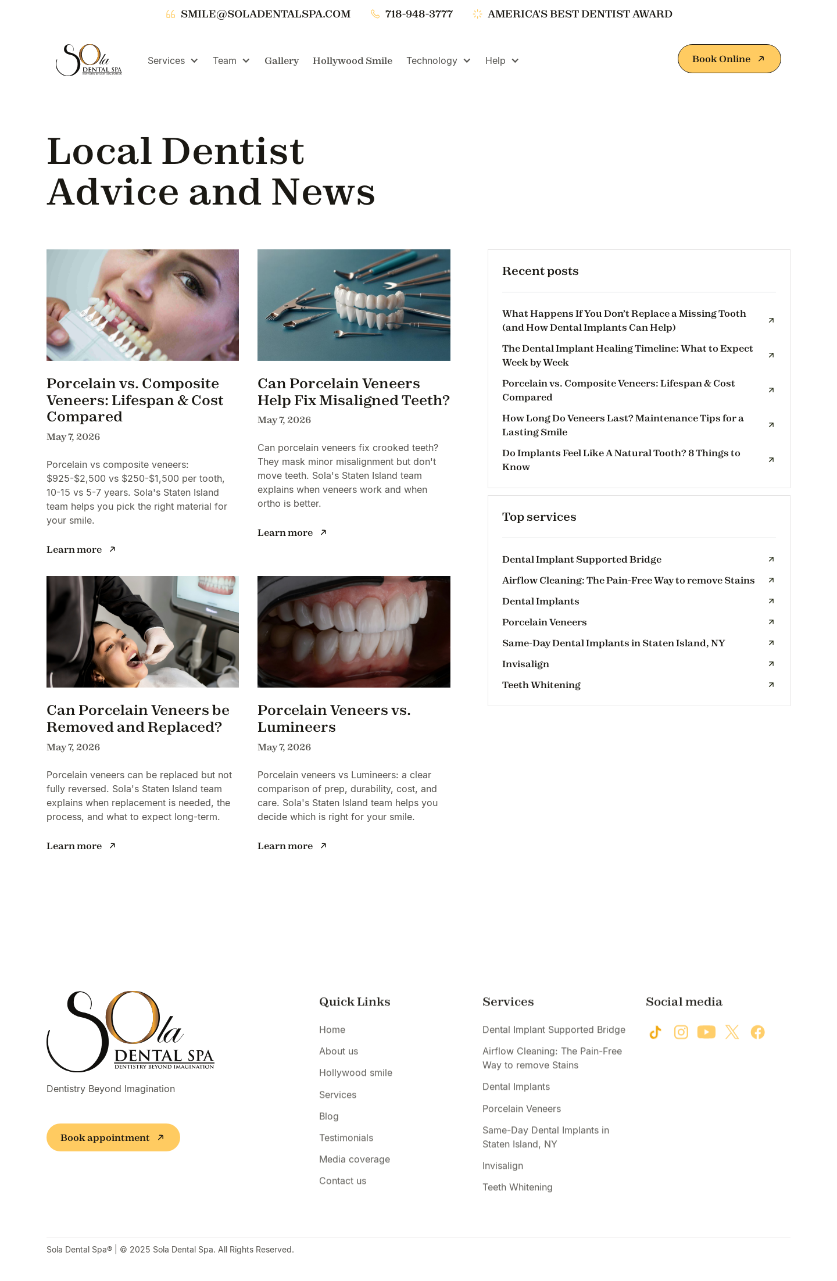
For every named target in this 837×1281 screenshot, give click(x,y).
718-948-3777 (419, 14)
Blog (329, 1134)
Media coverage (354, 1177)
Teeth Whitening (517, 1205)
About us (338, 1069)
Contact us (342, 1199)
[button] (173, 60)
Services (337, 1112)
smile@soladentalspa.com (265, 14)
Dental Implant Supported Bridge (553, 1047)
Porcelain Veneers (521, 1126)
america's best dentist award (580, 14)
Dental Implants (516, 1105)
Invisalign (502, 1183)
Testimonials (346, 1155)
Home (332, 1047)
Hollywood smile (355, 1091)
